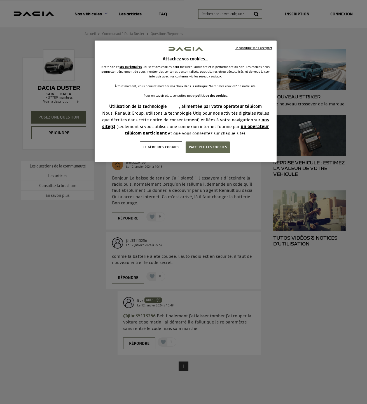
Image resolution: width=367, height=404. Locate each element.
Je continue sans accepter (253, 48)
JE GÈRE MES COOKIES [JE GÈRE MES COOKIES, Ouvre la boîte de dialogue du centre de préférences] (161, 147)
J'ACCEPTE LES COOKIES (208, 147)
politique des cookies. (211, 95)
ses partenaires (131, 67)
